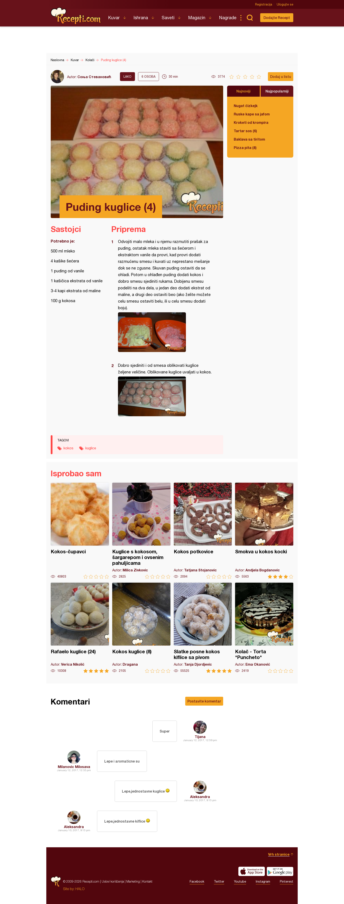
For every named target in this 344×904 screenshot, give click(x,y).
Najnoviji (243, 91)
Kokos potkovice (203, 531)
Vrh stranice (279, 854)
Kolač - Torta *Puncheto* (264, 628)
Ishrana (140, 17)
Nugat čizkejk (246, 106)
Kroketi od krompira (251, 122)
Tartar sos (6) (245, 131)
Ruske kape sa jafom (252, 114)
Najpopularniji (277, 91)
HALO (79, 889)
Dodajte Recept (277, 17)
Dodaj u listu (280, 76)
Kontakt (147, 881)
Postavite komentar (204, 701)
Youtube (240, 881)
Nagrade (227, 17)
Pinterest (286, 881)
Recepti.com (76, 15)
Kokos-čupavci (80, 531)
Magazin (196, 17)
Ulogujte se (285, 4)
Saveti (168, 17)
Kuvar (114, 17)
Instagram (263, 881)
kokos (68, 448)
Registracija (263, 4)
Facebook (197, 881)
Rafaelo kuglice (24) (80, 628)
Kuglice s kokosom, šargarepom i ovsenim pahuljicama (141, 531)
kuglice (90, 448)
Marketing (133, 881)
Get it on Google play (280, 871)
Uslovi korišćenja (113, 881)
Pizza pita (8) (245, 147)
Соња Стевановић (94, 77)
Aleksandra (200, 797)
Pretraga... (250, 18)
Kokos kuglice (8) (141, 628)
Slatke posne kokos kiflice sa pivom (203, 628)
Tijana (200, 736)
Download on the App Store (251, 871)
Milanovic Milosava (74, 767)
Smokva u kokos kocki (264, 531)
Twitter (219, 881)
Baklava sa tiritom (249, 139)
